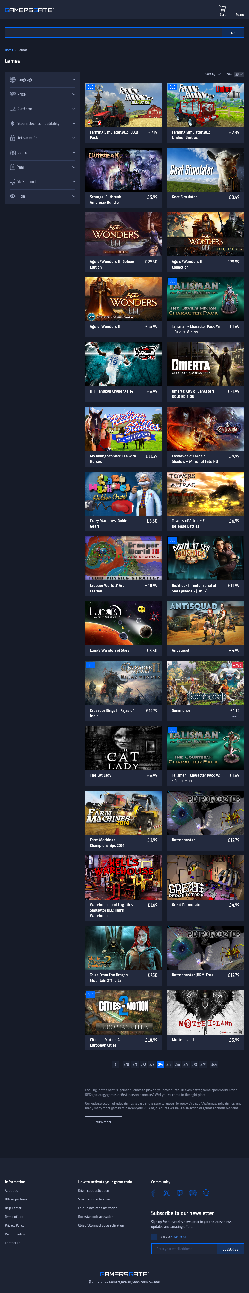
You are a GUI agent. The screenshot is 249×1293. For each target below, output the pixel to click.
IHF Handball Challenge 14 (111, 391)
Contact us (12, 1243)
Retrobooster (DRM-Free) (193, 975)
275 (169, 1064)
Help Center (13, 1208)
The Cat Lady (100, 775)
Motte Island (183, 1039)
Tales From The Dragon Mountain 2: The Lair (109, 977)
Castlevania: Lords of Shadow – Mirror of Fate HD (195, 458)
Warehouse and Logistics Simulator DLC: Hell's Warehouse (111, 910)
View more (103, 1122)
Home (9, 50)
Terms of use (14, 1216)
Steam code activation (94, 1199)
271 (135, 1064)
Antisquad (180, 650)
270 (126, 1064)
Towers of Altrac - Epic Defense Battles (190, 523)
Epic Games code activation (97, 1208)
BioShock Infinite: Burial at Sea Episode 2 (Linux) (194, 588)
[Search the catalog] (113, 32)
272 (143, 1064)
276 (177, 1064)
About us (11, 1190)
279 (203, 1064)
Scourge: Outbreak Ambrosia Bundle (105, 199)
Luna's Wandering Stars (110, 650)
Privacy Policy (14, 1225)
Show (228, 74)
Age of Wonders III (106, 326)
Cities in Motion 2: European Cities (105, 1042)
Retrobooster (183, 840)
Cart (223, 14)
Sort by (210, 74)
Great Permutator (187, 904)
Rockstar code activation (96, 1216)
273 (152, 1064)
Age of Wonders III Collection (188, 264)
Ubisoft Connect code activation (101, 1225)
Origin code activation (93, 1190)
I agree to (173, 1237)
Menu (240, 14)
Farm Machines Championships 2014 (107, 842)
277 (185, 1064)
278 (194, 1064)
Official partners (16, 1199)
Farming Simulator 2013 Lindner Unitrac (191, 134)
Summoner (181, 710)
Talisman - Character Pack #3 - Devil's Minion (196, 329)
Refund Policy (15, 1234)
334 (214, 1064)
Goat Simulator (184, 197)
